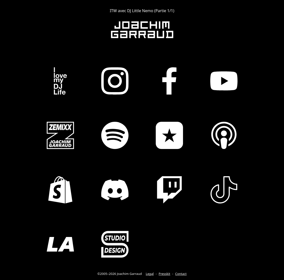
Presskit (164, 273)
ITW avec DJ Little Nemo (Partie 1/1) (142, 10)
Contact (181, 273)
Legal (150, 273)
